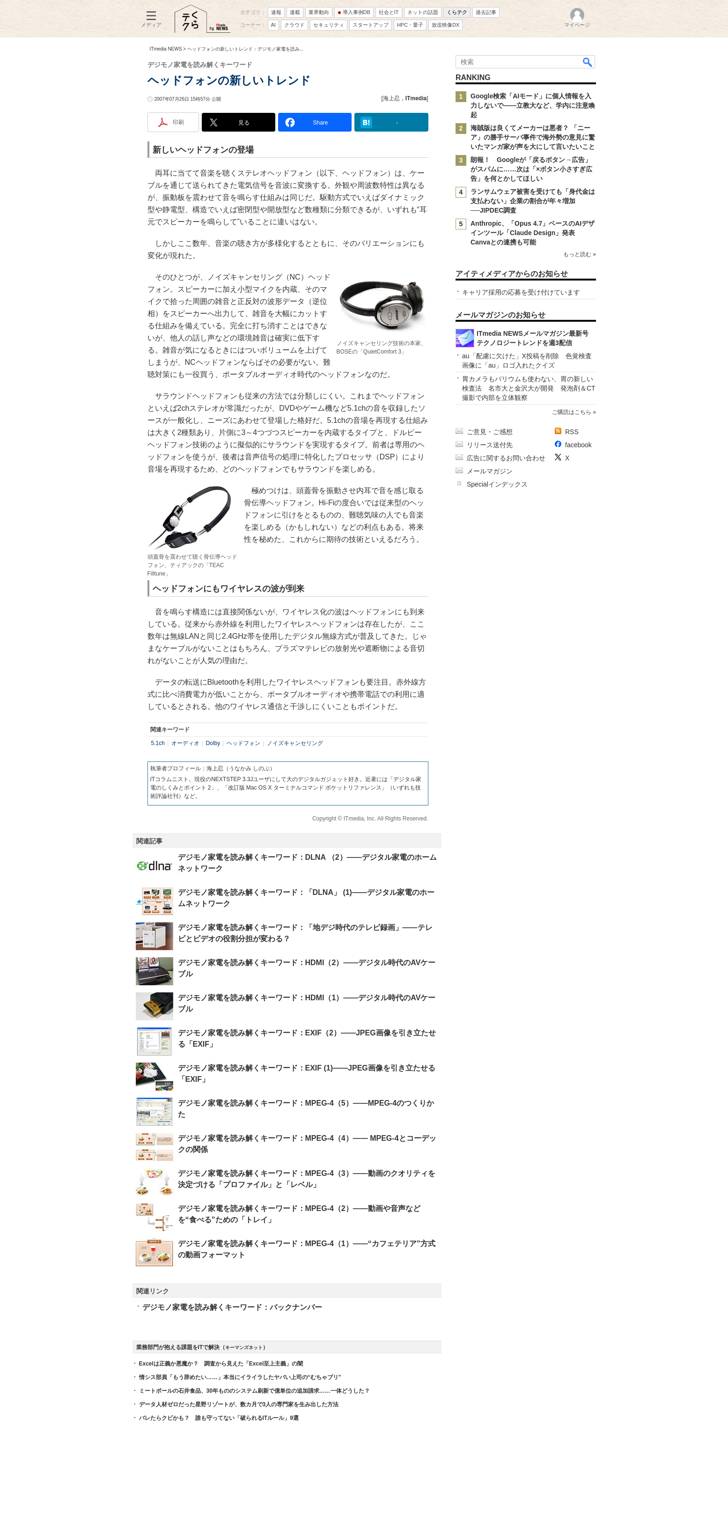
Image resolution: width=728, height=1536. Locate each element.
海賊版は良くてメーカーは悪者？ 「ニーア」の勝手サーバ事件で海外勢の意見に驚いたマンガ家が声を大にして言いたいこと (533, 137)
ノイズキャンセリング (295, 743)
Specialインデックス (497, 484)
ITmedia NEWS (166, 49)
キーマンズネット (244, 1347)
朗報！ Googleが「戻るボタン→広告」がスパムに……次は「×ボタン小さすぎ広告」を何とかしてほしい (531, 169)
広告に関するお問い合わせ (506, 458)
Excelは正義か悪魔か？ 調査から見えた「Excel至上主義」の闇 (221, 1363)
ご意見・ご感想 (490, 432)
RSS (572, 432)
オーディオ (185, 743)
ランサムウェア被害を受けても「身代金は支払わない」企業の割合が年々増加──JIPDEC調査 (533, 201)
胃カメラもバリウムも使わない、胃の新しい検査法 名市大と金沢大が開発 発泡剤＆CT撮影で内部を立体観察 (529, 388)
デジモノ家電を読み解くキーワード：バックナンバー (232, 1307)
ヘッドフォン (243, 743)
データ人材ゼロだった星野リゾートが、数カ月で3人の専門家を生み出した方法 (239, 1404)
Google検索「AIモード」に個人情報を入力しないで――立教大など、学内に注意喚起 (533, 105)
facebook (578, 445)
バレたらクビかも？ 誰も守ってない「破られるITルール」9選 (219, 1418)
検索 (588, 61)
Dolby (213, 743)
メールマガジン (490, 471)
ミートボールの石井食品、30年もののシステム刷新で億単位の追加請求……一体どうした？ (254, 1391)
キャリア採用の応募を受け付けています (521, 292)
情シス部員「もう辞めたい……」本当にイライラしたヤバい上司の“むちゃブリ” (240, 1377)
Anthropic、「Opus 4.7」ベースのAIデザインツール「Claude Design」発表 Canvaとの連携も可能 (533, 233)
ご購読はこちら (571, 412)
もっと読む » (579, 254)
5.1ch (158, 743)
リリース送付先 (490, 445)
